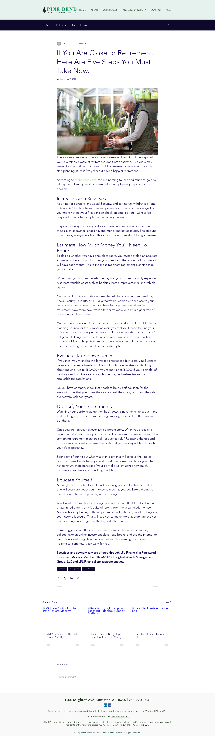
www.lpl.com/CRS (120, 716)
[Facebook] (109, 705)
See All (169, 602)
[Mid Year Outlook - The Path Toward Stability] (63, 618)
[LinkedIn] (105, 705)
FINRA (157, 711)
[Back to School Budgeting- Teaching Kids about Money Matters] (107, 618)
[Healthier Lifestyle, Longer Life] (152, 618)
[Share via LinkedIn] (71, 578)
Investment (89, 568)
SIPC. (164, 711)
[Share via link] (78, 578)
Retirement (61, 25)
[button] (168, 25)
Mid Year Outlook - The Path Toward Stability (61, 636)
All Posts (47, 25)
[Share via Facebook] (58, 578)
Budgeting (74, 568)
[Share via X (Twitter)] (64, 578)
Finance (83, 25)
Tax (73, 25)
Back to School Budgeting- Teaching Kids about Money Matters (106, 636)
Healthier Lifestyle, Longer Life (149, 636)
